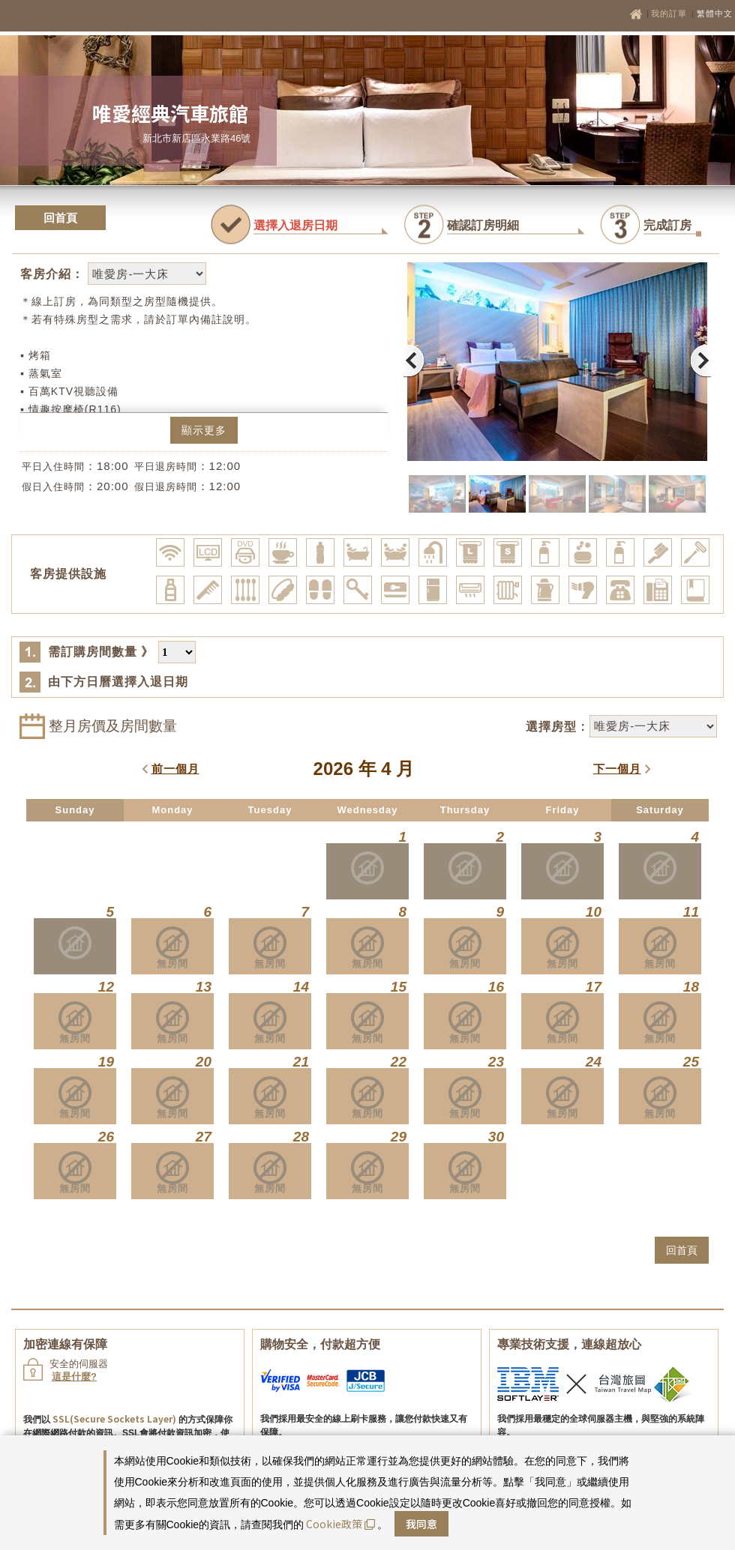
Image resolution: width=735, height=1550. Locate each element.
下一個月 (617, 768)
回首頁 (60, 217)
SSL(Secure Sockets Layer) (114, 1418)
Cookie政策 (340, 1523)
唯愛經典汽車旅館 (170, 113)
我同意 (421, 1523)
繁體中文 (715, 13)
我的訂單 (670, 13)
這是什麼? (74, 1376)
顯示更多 (204, 430)
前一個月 (176, 768)
